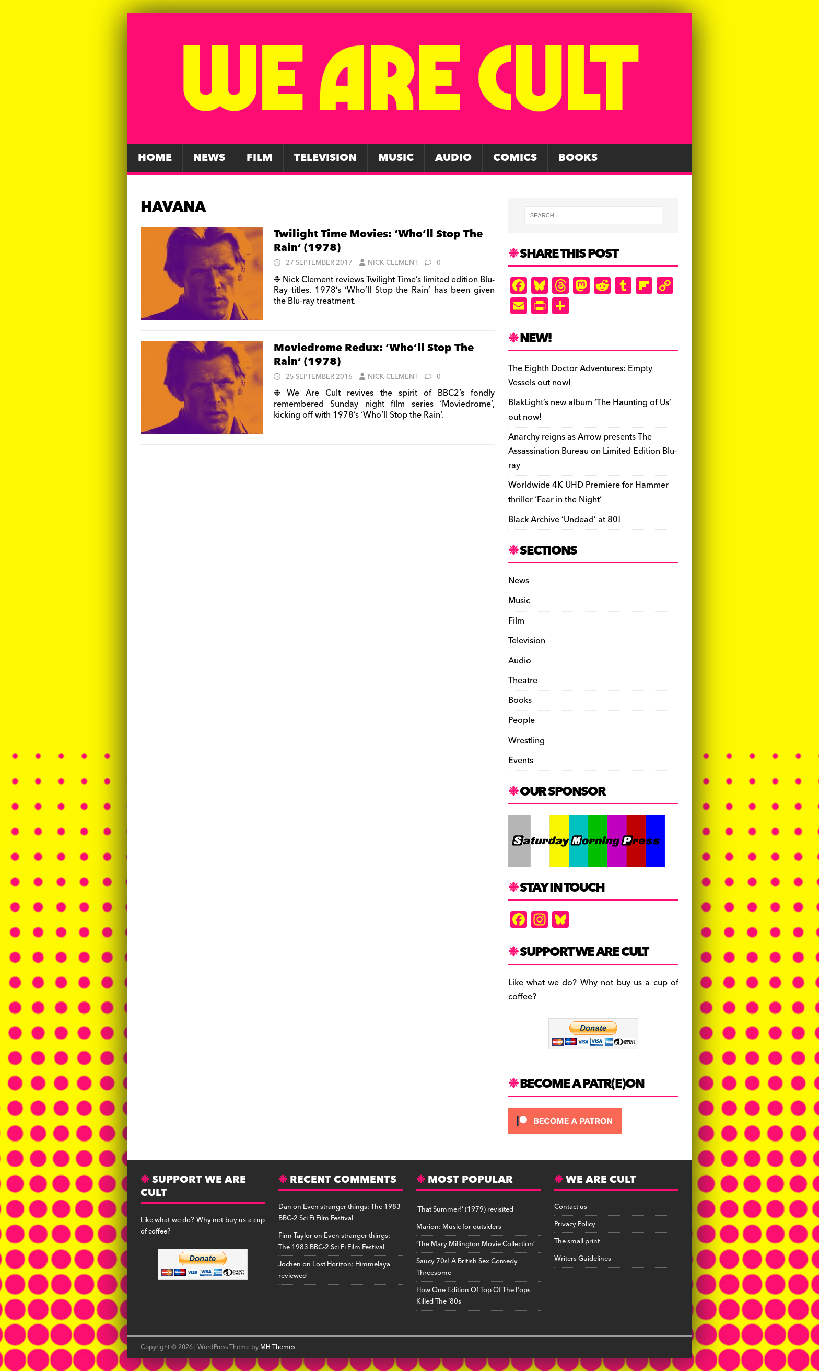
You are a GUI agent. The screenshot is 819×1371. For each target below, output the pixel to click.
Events (520, 760)
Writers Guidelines (582, 1258)
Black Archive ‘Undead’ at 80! (564, 519)
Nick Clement (393, 263)
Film (260, 158)
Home (155, 158)
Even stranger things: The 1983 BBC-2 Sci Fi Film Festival (339, 1212)
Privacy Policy (574, 1224)
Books (578, 158)
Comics (515, 158)
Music (396, 158)
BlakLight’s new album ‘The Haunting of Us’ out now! (589, 409)
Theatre (522, 680)
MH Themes (277, 1347)
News (209, 158)
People (521, 720)
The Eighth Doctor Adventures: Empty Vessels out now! (580, 375)
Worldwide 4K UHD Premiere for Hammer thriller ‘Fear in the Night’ (588, 492)
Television (325, 158)
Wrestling (526, 740)
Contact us (570, 1207)
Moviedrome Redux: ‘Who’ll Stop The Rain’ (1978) (374, 355)
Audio (453, 158)
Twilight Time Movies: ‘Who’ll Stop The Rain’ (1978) (378, 241)
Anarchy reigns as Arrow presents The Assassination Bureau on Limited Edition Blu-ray (592, 451)
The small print (577, 1241)
